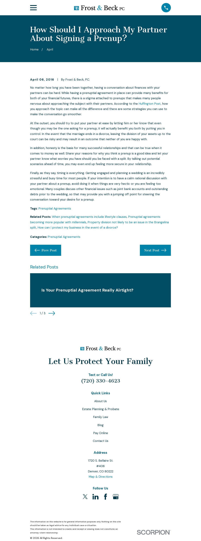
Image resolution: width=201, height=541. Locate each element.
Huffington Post (150, 104)
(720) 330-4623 (100, 381)
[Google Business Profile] (116, 497)
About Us (100, 401)
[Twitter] (85, 497)
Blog (100, 425)
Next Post (155, 250)
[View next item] (51, 313)
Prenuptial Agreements (54, 208)
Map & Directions (101, 477)
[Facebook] (106, 497)
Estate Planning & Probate (100, 409)
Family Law (100, 417)
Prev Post (46, 250)
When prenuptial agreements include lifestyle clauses (89, 217)
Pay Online (100, 433)
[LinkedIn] (95, 497)
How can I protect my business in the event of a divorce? (78, 227)
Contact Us (100, 441)
